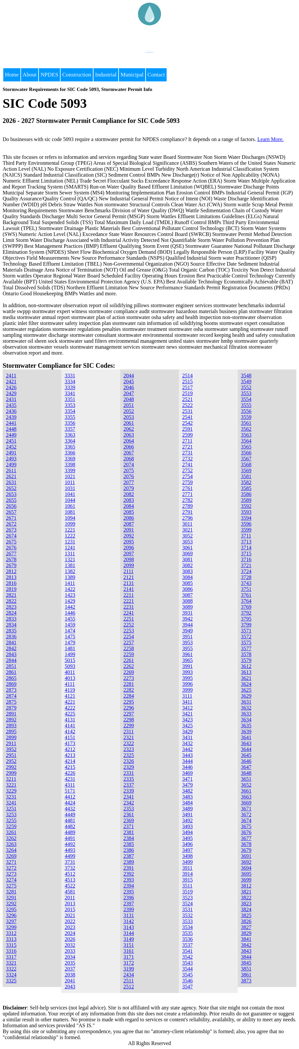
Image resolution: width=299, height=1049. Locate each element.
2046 (128, 387)
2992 (11, 767)
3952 (11, 749)
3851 (246, 969)
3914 (187, 874)
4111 (70, 684)
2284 (128, 696)
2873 (11, 690)
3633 (246, 713)
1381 (70, 565)
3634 (246, 719)
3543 (187, 963)
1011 (70, 482)
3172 (128, 963)
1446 (70, 613)
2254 (128, 636)
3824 (246, 909)
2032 (70, 945)
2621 (11, 476)
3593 (246, 512)
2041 (70, 980)
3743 (246, 583)
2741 (187, 464)
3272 (11, 868)
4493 (70, 850)
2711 (187, 441)
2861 (11, 672)
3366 (70, 452)
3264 (11, 850)
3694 (246, 868)
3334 (70, 381)
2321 (128, 737)
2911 (11, 743)
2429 (11, 393)
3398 (70, 464)
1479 (70, 642)
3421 (187, 713)
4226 (70, 773)
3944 (187, 624)
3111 (187, 696)
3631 (246, 702)
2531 (187, 411)
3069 (187, 553)
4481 (70, 820)
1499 (70, 654)
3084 (187, 577)
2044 (128, 375)
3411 (187, 702)
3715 (246, 553)
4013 (70, 678)
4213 (70, 755)
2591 (187, 429)
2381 (128, 832)
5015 (70, 660)
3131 (128, 915)
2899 (11, 737)
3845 (246, 963)
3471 (187, 779)
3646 (246, 761)
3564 (246, 441)
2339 (128, 791)
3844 (246, 957)
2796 (187, 518)
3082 (187, 565)
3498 (187, 856)
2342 (128, 802)
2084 (128, 506)
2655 (11, 500)
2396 (128, 897)
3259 (11, 826)
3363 (70, 435)
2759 (187, 482)
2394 (128, 886)
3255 (11, 820)
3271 (11, 862)
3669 (246, 802)
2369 (128, 820)
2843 (11, 654)
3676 (246, 832)
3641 (246, 737)
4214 (70, 761)
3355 (70, 417)
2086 (128, 518)
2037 (70, 969)
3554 (246, 399)
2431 (11, 399)
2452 (11, 447)
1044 (70, 500)
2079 (128, 488)
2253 (128, 630)
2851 (11, 666)
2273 (128, 678)
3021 (187, 530)
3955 (187, 648)
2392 (128, 874)
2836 (11, 636)
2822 (11, 601)
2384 (128, 838)
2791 (187, 512)
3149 (128, 939)
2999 (11, 773)
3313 (11, 939)
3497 (187, 850)
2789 (187, 506)
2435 (11, 405)
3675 (246, 826)
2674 (11, 536)
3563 (246, 435)
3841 (246, 939)
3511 (187, 886)
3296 (11, 915)
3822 (246, 897)
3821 (246, 891)
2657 (11, 512)
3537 (187, 945)
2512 (128, 986)
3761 (246, 595)
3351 (70, 399)
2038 (70, 974)
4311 (70, 785)
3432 (187, 743)
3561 (246, 423)
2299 (128, 725)
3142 (128, 921)
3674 (246, 820)
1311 (70, 553)
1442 (70, 607)
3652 (246, 785)
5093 (70, 666)
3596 (246, 524)
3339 (70, 387)
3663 (246, 797)
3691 (246, 856)
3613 (246, 672)
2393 (128, 880)
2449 (11, 435)
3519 (187, 891)
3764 (246, 601)
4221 (70, 702)
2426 (11, 387)
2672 (11, 524)
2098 (128, 559)
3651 (246, 779)
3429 (187, 731)
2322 (128, 743)
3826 (246, 921)
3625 (246, 690)
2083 (128, 500)
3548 (246, 375)
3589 (246, 500)
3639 (246, 731)
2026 (70, 939)
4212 (70, 749)
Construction (76, 75)
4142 (70, 731)
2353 (128, 808)
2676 (11, 547)
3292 (11, 903)
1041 (70, 494)
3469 (187, 773)
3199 (128, 969)
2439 (11, 417)
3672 (246, 814)
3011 (187, 524)
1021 (70, 476)
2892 (11, 719)
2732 (187, 458)
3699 (246, 880)
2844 (11, 660)
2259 (128, 654)
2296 (128, 708)
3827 (246, 927)
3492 (187, 820)
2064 (128, 441)
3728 (246, 577)
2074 (128, 464)
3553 (246, 393)
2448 (11, 429)
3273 (11, 874)
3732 (70, 868)
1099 (70, 524)
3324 (11, 974)
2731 (187, 452)
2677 (11, 553)
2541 (187, 417)
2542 (187, 423)
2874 (11, 696)
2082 (128, 494)
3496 (187, 844)
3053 (187, 541)
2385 (128, 844)
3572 (246, 636)
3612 (246, 666)
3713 (246, 541)
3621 (246, 678)
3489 (187, 808)
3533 (187, 921)
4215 (70, 767)
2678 (11, 559)
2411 (11, 375)
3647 (246, 767)
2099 (128, 565)
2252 (128, 624)
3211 (11, 779)
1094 (70, 518)
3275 (11, 886)
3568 (246, 464)
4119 (70, 690)
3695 (246, 874)
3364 (70, 441)
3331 (70, 375)
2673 (11, 530)
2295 (128, 702)
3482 (187, 791)
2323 (128, 749)
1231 (70, 541)
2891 (11, 713)
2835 (11, 630)
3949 (187, 630)
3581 (246, 476)
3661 (246, 791)
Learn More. (271, 139)
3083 (187, 571)
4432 (70, 808)
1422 (70, 589)
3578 (246, 654)
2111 (128, 571)
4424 (70, 802)
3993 (187, 672)
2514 (187, 375)
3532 (187, 915)
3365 (70, 447)
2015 (70, 909)
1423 (70, 595)
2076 (128, 476)
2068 (128, 458)
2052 (128, 411)
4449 (70, 814)
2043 (70, 986)
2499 (11, 464)
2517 (187, 387)
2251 (128, 619)
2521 (187, 399)
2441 (11, 423)
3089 (187, 607)
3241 (11, 802)
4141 (70, 725)
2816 (11, 583)
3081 (187, 559)
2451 (11, 441)
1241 (70, 547)
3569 (246, 470)
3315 (11, 945)
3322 (11, 969)
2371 (128, 826)
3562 (246, 429)
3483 (187, 797)
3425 (187, 725)
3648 (246, 773)
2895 (11, 731)
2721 (187, 447)
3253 (11, 814)
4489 (70, 832)
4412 (70, 797)
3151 (128, 945)
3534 (187, 927)
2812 (11, 571)
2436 (11, 411)
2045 (128, 381)
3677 (246, 838)
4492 (70, 844)
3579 (246, 660)
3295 (11, 909)
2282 (128, 690)
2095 (128, 541)
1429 (70, 601)
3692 (246, 862)
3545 (187, 974)
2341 (128, 797)
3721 (246, 565)
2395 (128, 891)
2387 (128, 856)
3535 (187, 933)
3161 (128, 951)
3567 (246, 458)
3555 (246, 405)
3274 (11, 880)
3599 (246, 530)
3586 (246, 494)
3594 (246, 518)
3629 (246, 696)
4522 (70, 886)
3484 (187, 802)
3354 (70, 411)
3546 (187, 980)
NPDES (49, 75)
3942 (187, 619)
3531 (187, 909)
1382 (70, 571)
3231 (11, 797)
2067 (128, 452)
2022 (70, 921)
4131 (70, 719)
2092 (128, 536)
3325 (11, 980)
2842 (11, 648)
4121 (70, 696)
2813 (11, 577)
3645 (246, 755)
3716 (246, 559)
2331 (128, 773)
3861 (246, 974)
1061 (70, 506)
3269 (11, 856)
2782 (187, 500)
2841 (11, 642)
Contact (156, 75)
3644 (246, 749)
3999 (187, 690)
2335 (128, 779)
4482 (70, 826)
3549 (246, 381)
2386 (128, 850)
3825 (246, 915)
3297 (11, 921)
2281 (128, 684)
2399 (128, 909)
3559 (246, 417)
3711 (246, 536)
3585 (246, 488)
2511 (128, 980)
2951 (11, 755)
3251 (11, 808)
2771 (187, 494)
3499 (187, 862)
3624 (246, 684)
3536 (187, 939)
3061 (187, 547)
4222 (70, 708)
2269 (128, 672)
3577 (246, 648)
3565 (246, 447)
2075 (128, 470)
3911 (187, 868)
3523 (187, 897)
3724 (246, 571)
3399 (70, 470)
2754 (187, 476)
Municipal (132, 75)
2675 (11, 541)
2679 (11, 565)
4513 (70, 880)
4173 (70, 743)
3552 (246, 387)
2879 (11, 708)
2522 (187, 405)
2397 (128, 903)
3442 (187, 749)
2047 (128, 393)
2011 (70, 897)
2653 (11, 494)
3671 (246, 808)
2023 (70, 927)
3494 (187, 832)
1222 (70, 536)
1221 (70, 530)
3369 (70, 458)
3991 (187, 666)
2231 (128, 607)
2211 (128, 595)
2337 (128, 785)
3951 (187, 636)
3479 (187, 785)
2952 (11, 761)
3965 (187, 660)
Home (12, 75)
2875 (11, 702)
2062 (128, 429)
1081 (70, 512)
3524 (187, 903)
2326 (128, 761)
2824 (11, 613)
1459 (70, 624)
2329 (128, 767)
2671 (11, 518)
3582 (246, 482)
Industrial (106, 75)
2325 (128, 755)
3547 (187, 986)
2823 (11, 607)
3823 (246, 903)
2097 (128, 553)
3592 (246, 506)
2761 (187, 488)
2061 (128, 423)
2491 (11, 452)
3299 (11, 927)
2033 (70, 951)
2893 (11, 725)
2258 (128, 648)
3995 (187, 678)
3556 (246, 411)
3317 (11, 957)
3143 (128, 927)
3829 (246, 933)
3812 (246, 886)
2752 (187, 470)
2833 (11, 619)
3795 (246, 619)
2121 (128, 577)
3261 (11, 832)
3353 (70, 405)
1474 (70, 630)
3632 (246, 708)
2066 (128, 447)
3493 (187, 826)
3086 (187, 589)
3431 (187, 737)
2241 (128, 613)
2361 (128, 814)
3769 (246, 607)
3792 (246, 613)
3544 (187, 969)
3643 (246, 743)
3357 (70, 429)
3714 (246, 547)
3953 (187, 642)
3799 (246, 624)
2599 (187, 435)
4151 (70, 737)
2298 (128, 719)
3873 (246, 980)
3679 (246, 850)
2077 (128, 482)
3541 (187, 951)
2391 (128, 868)
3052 (187, 536)
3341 (70, 393)
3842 (246, 945)
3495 (187, 838)
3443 (187, 755)
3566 (246, 452)
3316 (11, 951)
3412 (187, 708)
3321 (11, 963)
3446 (187, 767)
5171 (70, 791)
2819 (11, 589)
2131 (128, 583)
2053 (128, 417)
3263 (11, 844)
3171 (128, 957)
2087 (128, 524)
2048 (128, 399)
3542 (187, 957)
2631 (11, 482)
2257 (128, 642)
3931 (187, 613)
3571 (246, 630)
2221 (128, 601)
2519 (187, 393)
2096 (128, 547)
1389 (70, 577)
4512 (70, 874)
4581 (70, 891)
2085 (128, 512)
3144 (128, 933)
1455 (70, 619)
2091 (128, 530)
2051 (128, 405)
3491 (187, 814)
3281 (11, 891)
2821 (11, 595)
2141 (128, 589)
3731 (70, 862)
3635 (246, 725)
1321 (70, 559)
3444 (187, 761)
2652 (11, 488)
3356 (70, 423)
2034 (70, 957)
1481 (70, 648)
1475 (70, 636)
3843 (246, 951)
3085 (187, 583)
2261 (128, 660)
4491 (70, 838)
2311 (128, 731)
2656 (11, 506)
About (30, 75)
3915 (187, 880)
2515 (187, 381)
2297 (128, 713)
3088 (187, 601)
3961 (187, 654)
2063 (128, 435)
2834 (11, 624)
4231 (70, 779)
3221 (11, 785)
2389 (128, 862)
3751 (246, 589)
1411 (70, 583)
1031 (70, 488)
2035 (70, 963)
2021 (70, 915)
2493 (11, 458)
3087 (187, 595)
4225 (70, 713)
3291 (11, 897)
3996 (187, 684)
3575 (246, 642)
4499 (70, 856)
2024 (70, 933)
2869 (11, 684)
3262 (11, 838)
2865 (11, 678)
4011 (70, 672)
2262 (128, 666)
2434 (128, 974)
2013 (70, 903)
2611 (11, 470)
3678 (246, 844)
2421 (11, 381)
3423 (187, 719)
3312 (11, 933)
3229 (11, 791)
